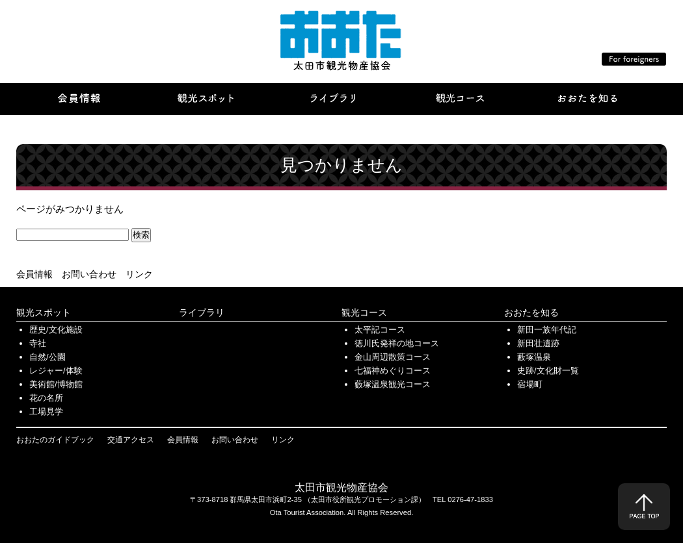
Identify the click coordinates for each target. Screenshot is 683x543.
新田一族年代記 (546, 330)
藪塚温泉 (534, 357)
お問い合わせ (89, 274)
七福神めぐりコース (393, 370)
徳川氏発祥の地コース (397, 343)
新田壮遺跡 (538, 343)
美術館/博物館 (56, 384)
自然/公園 (47, 357)
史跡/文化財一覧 (548, 370)
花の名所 (46, 398)
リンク (139, 274)
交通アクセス (130, 439)
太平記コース (380, 330)
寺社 (37, 343)
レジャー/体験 (56, 370)
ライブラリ (201, 312)
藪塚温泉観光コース (393, 384)
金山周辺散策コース (393, 357)
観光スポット (43, 312)
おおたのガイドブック (55, 439)
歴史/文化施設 (56, 330)
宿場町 (529, 384)
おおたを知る (531, 312)
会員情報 (34, 274)
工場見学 (46, 411)
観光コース (364, 312)
